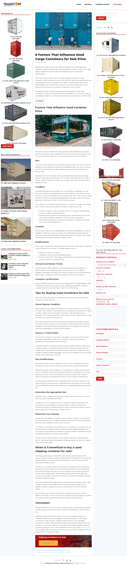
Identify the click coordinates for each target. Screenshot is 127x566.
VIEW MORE (7, 146)
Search (101, 18)
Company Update (102, 4)
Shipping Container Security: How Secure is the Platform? (54, 552)
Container (117, 4)
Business (88, 4)
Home (79, 4)
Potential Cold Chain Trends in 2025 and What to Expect (53, 550)
